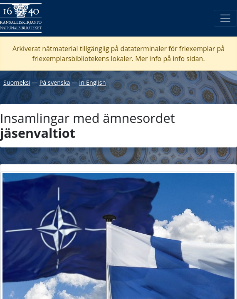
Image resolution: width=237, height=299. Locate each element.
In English (92, 82)
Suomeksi (16, 82)
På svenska (55, 82)
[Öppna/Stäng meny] (225, 18)
